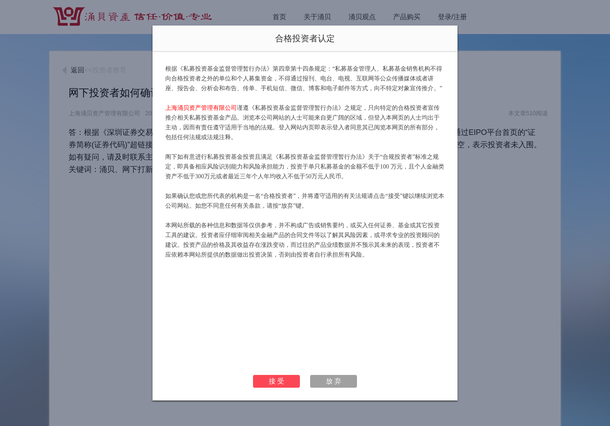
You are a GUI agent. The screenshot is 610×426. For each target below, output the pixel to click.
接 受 (276, 381)
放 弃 (333, 381)
